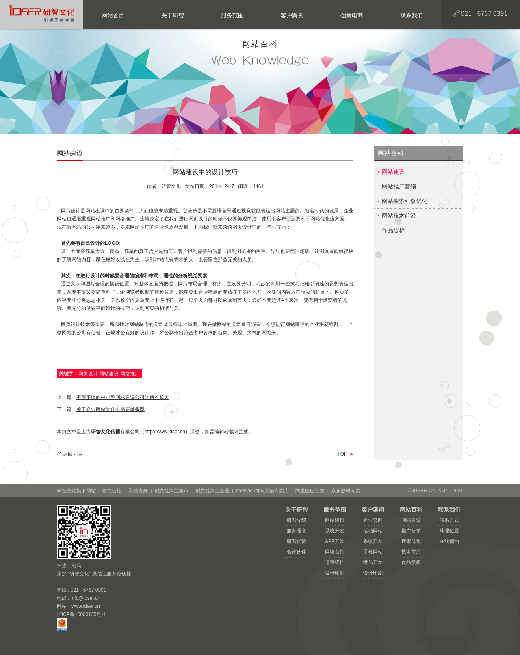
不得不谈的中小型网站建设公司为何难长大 (122, 397)
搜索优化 (411, 541)
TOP (342, 454)
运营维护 (334, 562)
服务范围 (334, 509)
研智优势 (296, 541)
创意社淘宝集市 (171, 490)
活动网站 (373, 531)
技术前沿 (411, 552)
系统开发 (334, 531)
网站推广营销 (399, 186)
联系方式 (449, 520)
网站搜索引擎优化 (404, 201)
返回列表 (72, 454)
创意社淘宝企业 (212, 490)
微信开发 (373, 562)
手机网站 (373, 552)
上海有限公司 (110, 432)
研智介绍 (296, 520)
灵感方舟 (138, 490)
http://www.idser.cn (165, 432)
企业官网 (373, 520)
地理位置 (449, 531)
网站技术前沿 (399, 215)
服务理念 (296, 531)
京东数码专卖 (345, 490)
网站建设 (393, 172)
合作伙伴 (296, 552)
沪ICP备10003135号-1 (81, 614)
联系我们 (449, 509)
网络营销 (334, 552)
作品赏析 (393, 230)
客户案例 (373, 509)
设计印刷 (334, 573)
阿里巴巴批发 (310, 490)
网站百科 (411, 509)
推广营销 (411, 531)
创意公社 (111, 490)
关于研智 (296, 509)
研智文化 (171, 186)
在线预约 (449, 541)
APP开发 (334, 541)
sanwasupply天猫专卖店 (262, 490)
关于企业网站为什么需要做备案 (110, 409)
